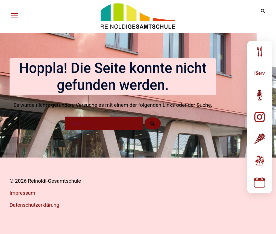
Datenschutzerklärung (35, 205)
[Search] (153, 123)
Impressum (23, 193)
